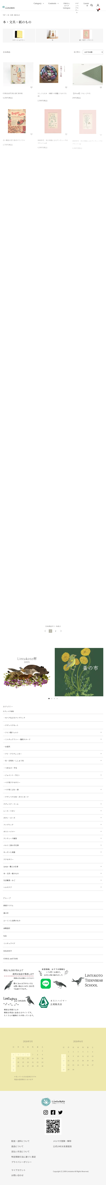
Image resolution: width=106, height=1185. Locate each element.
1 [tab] (49, 698)
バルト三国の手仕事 (11, 845)
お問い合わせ (17, 1175)
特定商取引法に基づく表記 (23, 1156)
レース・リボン (9, 811)
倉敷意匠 (6, 928)
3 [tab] (54, 698)
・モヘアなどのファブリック (14, 717)
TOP (4, 15)
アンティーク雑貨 (10, 838)
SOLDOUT (7, 951)
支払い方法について (20, 1151)
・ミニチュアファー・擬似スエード (16, 739)
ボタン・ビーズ (9, 818)
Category (38, 3)
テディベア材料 (8, 711)
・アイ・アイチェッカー (12, 754)
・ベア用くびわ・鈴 (11, 789)
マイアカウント (18, 1170)
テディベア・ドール (11, 804)
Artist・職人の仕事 (10, 866)
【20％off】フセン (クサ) (81, 94)
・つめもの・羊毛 (10, 768)
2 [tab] (51, 698)
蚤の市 (5, 913)
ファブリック (8, 824)
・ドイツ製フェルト (11, 732)
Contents (52, 3)
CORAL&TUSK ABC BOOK (13, 94)
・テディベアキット (10, 725)
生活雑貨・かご (9, 880)
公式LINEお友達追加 (62, 1146)
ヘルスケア (7, 887)
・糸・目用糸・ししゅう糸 (13, 760)
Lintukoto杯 (87, 4)
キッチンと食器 (9, 852)
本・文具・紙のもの (14, 15)
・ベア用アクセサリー (11, 782)
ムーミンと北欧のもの (11, 920)
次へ (61, 631)
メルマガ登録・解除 (62, 1140)
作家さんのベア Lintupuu (66, 5)
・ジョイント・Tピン (11, 775)
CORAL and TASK (10, 958)
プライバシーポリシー (21, 1161)
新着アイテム (8, 905)
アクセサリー (8, 859)
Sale (5, 936)
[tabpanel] (27, 672)
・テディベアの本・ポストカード (16, 797)
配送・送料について (20, 1140)
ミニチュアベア (9, 943)
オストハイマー (9, 831)
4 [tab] (57, 698)
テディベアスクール (77, 8)
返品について (17, 1146)
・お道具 (6, 746)
